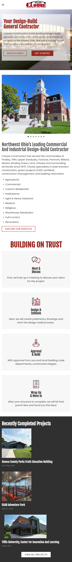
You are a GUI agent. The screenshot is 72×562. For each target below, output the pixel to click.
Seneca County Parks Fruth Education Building (27, 462)
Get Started (42, 53)
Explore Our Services (18, 229)
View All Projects (36, 554)
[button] (3, 4)
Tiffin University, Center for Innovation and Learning (30, 542)
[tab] (28, 136)
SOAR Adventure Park (13, 505)
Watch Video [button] (15, 53)
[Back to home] (36, 4)
